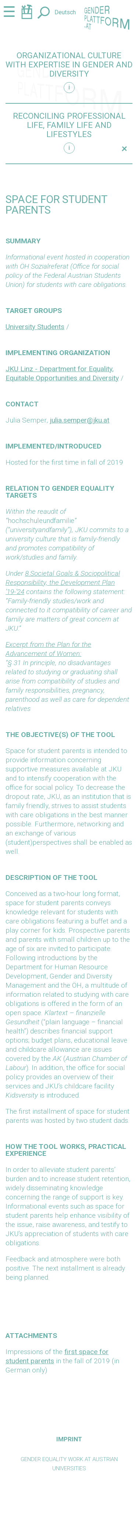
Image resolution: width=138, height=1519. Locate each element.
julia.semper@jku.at (79, 420)
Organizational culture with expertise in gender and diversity (69, 64)
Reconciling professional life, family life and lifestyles (69, 125)
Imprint (69, 1439)
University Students (35, 326)
